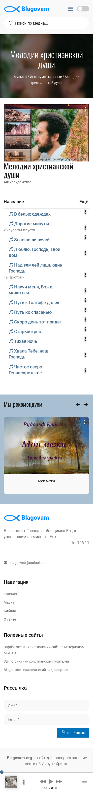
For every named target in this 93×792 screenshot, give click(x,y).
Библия (10, 611)
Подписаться (73, 733)
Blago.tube (12, 670)
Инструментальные (46, 77)
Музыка (20, 77)
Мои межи (46, 481)
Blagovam (26, 9)
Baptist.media (14, 647)
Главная (10, 594)
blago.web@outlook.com (26, 563)
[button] (43, 781)
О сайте (10, 619)
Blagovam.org (19, 757)
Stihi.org (10, 661)
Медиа (9, 602)
